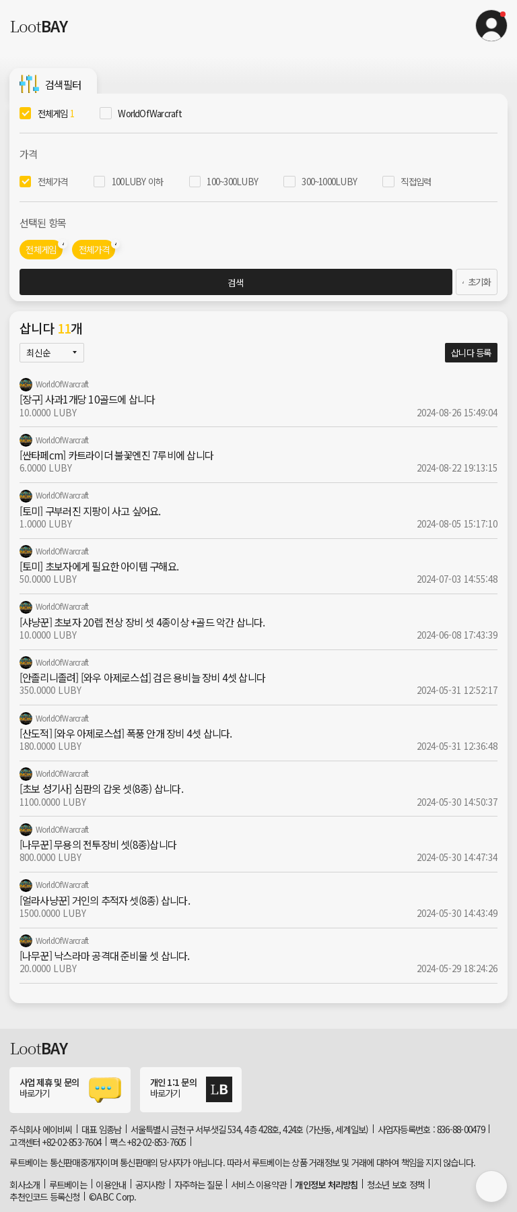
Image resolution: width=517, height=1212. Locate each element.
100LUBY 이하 (137, 181)
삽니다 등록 (471, 352)
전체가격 (53, 181)
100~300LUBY (232, 181)
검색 (233, 282)
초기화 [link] (474, 281)
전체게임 (56, 113)
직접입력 (416, 181)
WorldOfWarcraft (149, 113)
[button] (491, 25)
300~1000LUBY (329, 181)
